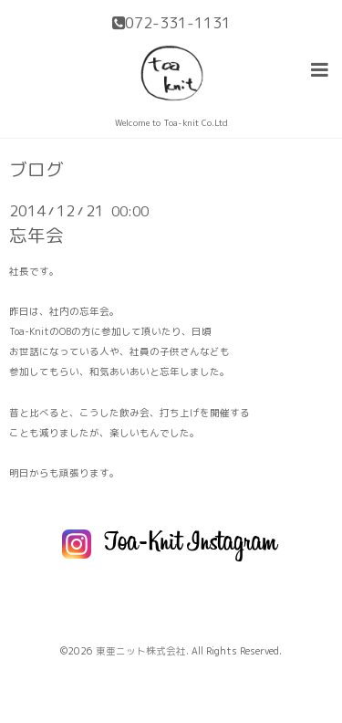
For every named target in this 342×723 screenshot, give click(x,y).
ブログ (36, 170)
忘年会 (36, 235)
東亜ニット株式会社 (141, 650)
